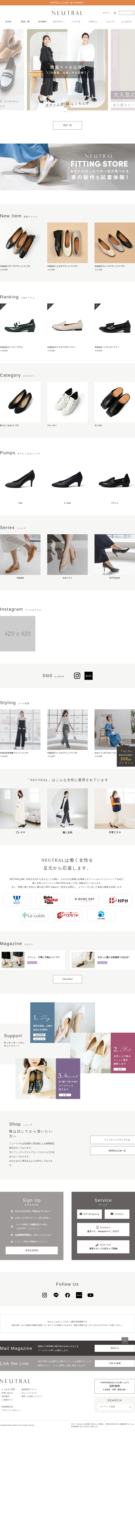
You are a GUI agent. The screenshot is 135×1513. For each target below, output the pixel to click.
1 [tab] (62, 111)
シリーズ (76, 21)
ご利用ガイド (6, 1400)
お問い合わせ (6, 1393)
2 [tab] (64, 111)
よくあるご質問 (7, 1389)
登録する (114, 1348)
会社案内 (4, 1396)
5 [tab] (72, 111)
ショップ (109, 21)
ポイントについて (28, 1393)
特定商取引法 (6, 1407)
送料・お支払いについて (31, 1396)
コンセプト (126, 21)
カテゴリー (59, 21)
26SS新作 (42, 21)
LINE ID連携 (115, 1363)
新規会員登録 (31, 1250)
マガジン (93, 21)
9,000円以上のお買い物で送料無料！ (67, 2)
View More (67, 979)
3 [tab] (67, 111)
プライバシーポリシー (10, 1410)
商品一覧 (25, 21)
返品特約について (28, 1389)
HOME (8, 21)
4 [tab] (70, 111)
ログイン (106, 13)
